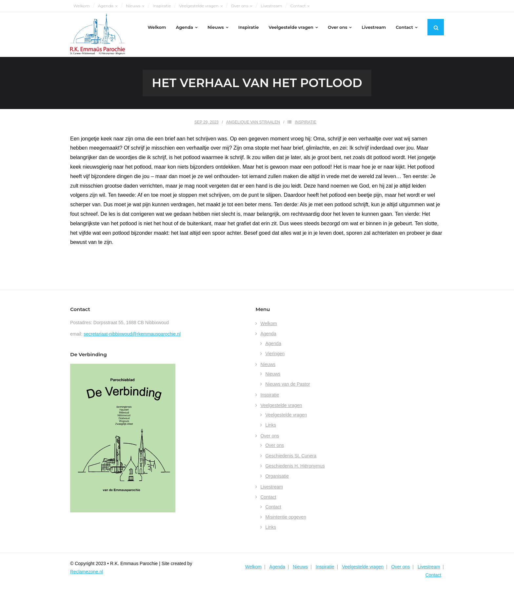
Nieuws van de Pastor (287, 384)
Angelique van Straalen (253, 122)
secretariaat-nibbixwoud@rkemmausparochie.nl (132, 334)
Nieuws (133, 5)
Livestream (271, 5)
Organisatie (277, 476)
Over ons (239, 5)
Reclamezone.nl (86, 571)
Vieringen (275, 353)
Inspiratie (162, 5)
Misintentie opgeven (285, 517)
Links (270, 425)
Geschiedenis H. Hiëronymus (295, 466)
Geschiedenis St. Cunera (290, 455)
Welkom (81, 5)
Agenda (105, 5)
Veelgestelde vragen (198, 5)
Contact (298, 5)
